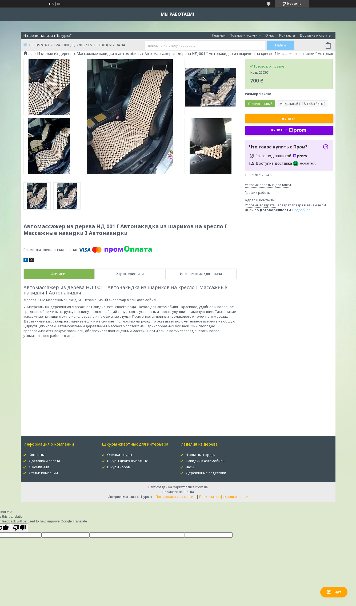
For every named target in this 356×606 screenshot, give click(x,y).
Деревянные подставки (206, 472)
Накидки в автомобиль (205, 460)
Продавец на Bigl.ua (178, 492)
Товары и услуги (244, 35)
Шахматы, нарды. (200, 454)
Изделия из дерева (55, 53)
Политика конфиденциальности (223, 496)
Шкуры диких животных (127, 460)
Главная (219, 35)
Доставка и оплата (315, 35)
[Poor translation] (19, 528)
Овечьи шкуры (119, 454)
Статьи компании (43, 472)
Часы (190, 467)
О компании (39, 467)
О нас (270, 35)
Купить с (288, 130)
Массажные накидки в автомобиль (109, 53)
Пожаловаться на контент (176, 496)
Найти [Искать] (280, 45)
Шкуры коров (118, 467)
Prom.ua (201, 487)
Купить (288, 119)
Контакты (287, 35)
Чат (334, 592)
